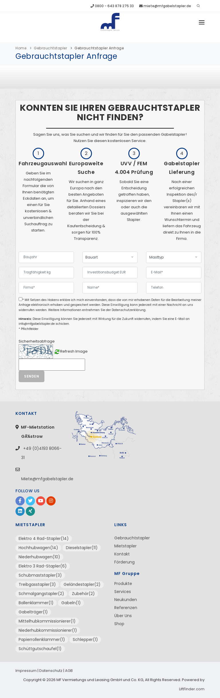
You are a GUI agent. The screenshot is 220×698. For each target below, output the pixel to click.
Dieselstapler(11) (82, 548)
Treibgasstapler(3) (37, 584)
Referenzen (125, 607)
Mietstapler (125, 546)
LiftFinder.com (192, 689)
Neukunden (125, 599)
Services (122, 591)
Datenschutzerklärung (129, 310)
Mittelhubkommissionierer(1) (47, 621)
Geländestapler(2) (82, 584)
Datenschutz (50, 670)
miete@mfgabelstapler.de (165, 5)
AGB (69, 670)
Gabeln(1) (71, 603)
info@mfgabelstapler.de (37, 324)
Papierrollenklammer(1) (42, 639)
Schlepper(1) (85, 639)
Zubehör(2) (83, 593)
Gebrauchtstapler (50, 48)
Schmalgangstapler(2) (41, 593)
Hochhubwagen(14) (38, 548)
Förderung (124, 562)
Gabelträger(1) (33, 612)
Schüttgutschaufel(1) (40, 649)
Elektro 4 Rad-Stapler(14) (44, 538)
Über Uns (123, 616)
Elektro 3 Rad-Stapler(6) (43, 566)
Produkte (123, 583)
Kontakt (122, 554)
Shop (119, 624)
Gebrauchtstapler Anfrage (99, 48)
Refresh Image (74, 351)
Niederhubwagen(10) (39, 557)
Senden (31, 376)
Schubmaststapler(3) (40, 575)
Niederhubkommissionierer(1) (48, 630)
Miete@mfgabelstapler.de (47, 479)
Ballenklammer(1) (36, 603)
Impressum (26, 670)
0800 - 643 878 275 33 (112, 5)
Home (20, 48)
